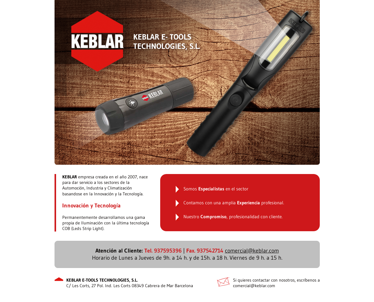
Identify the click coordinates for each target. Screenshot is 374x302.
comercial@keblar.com (252, 250)
